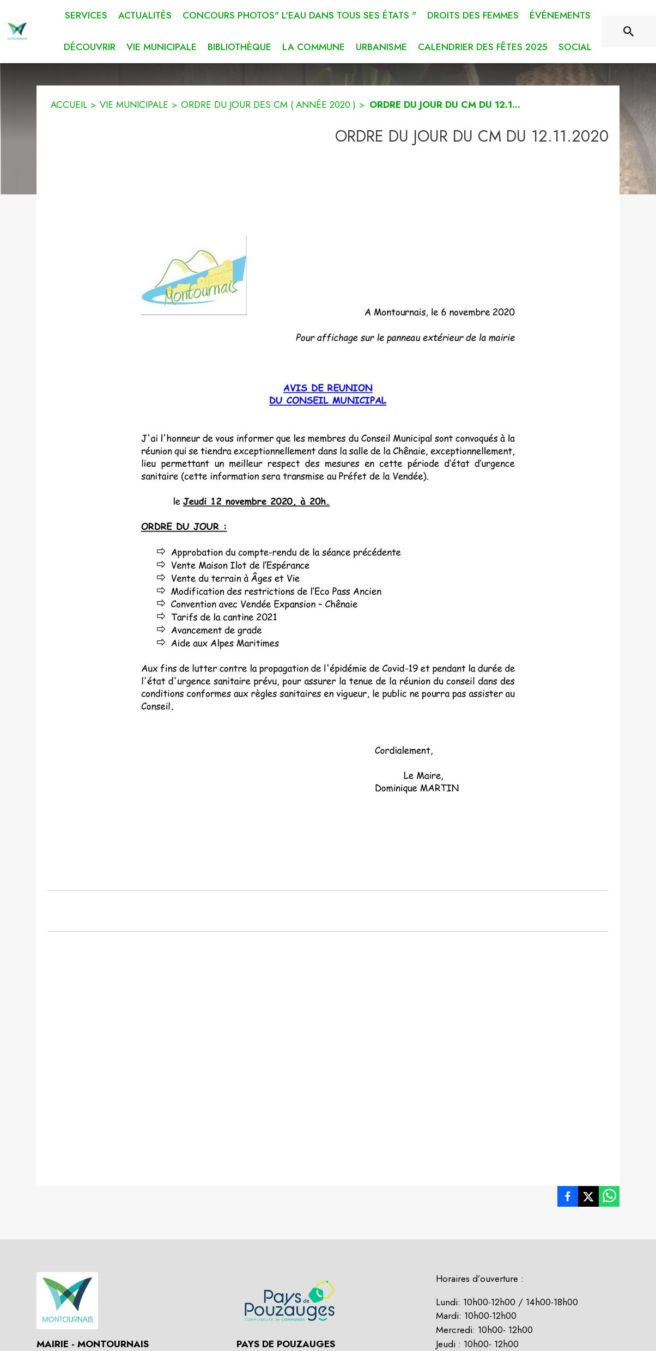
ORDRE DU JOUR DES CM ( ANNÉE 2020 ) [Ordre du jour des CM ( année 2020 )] (268, 104)
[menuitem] (86, 13)
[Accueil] (17, 31)
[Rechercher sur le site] (629, 32)
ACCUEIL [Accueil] (69, 104)
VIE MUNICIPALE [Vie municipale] (134, 104)
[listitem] (567, 1198)
